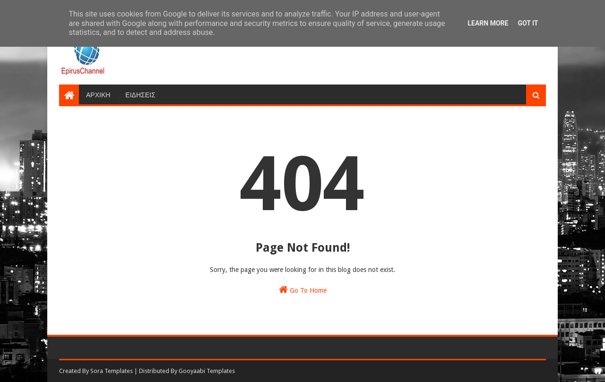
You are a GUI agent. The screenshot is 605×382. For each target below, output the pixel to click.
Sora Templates (111, 370)
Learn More (487, 23)
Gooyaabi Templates (207, 370)
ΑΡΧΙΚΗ (98, 94)
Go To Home (303, 289)
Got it (528, 23)
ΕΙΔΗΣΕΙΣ (140, 94)
